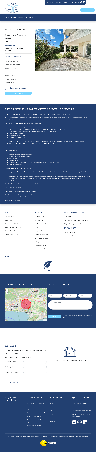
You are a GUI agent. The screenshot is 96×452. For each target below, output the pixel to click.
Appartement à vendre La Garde (36, 413)
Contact (51, 425)
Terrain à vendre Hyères (34, 425)
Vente (51, 407)
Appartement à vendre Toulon (35, 403)
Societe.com (38, 436)
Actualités (52, 421)
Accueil (7, 17)
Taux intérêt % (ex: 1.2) (11, 372)
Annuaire (71, 436)
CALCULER (13, 382)
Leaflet (44, 319)
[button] (39, 50)
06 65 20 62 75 (75, 2)
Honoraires (85, 436)
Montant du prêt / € (10, 361)
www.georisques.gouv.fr (28, 200)
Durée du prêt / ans (10, 367)
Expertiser (52, 418)
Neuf (50, 410)
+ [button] (7, 290)
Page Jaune (78, 436)
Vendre (51, 414)
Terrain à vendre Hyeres (34, 416)
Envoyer (55, 316)
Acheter (13, 17)
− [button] (7, 293)
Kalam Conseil (54, 436)
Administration (63, 436)
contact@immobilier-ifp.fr (83, 410)
